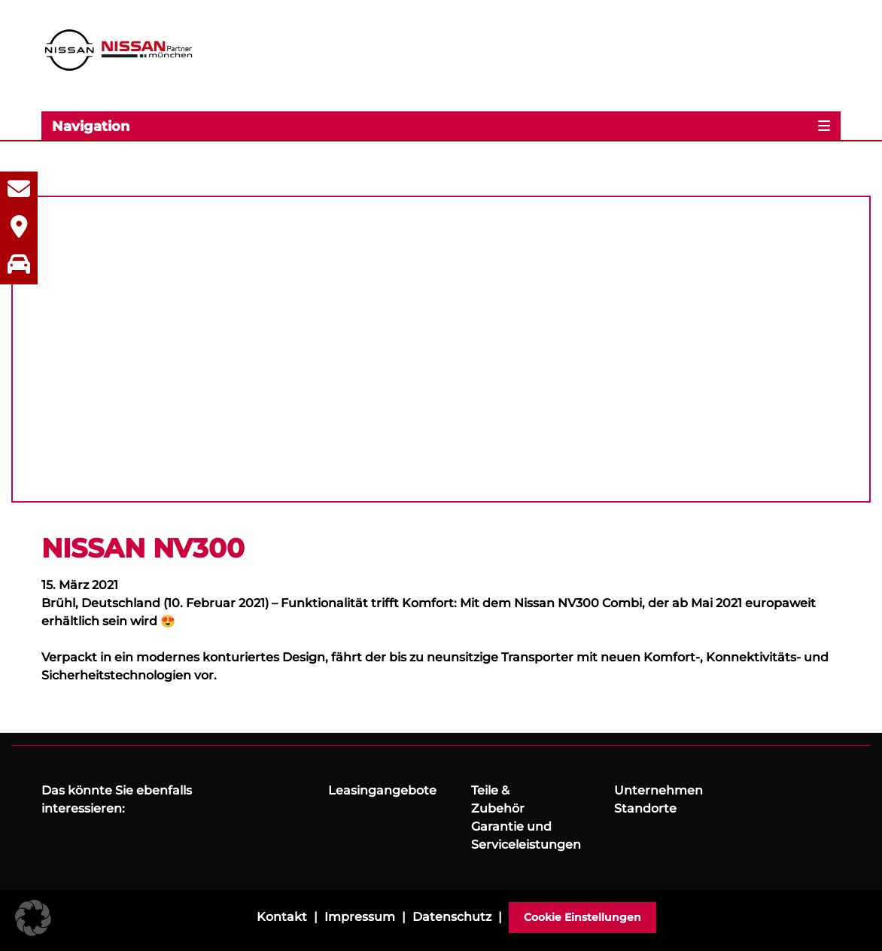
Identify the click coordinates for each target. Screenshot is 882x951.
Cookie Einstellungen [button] (582, 917)
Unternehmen (658, 790)
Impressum (359, 917)
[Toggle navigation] (441, 125)
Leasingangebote (382, 790)
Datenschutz (451, 917)
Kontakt (282, 917)
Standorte (645, 808)
